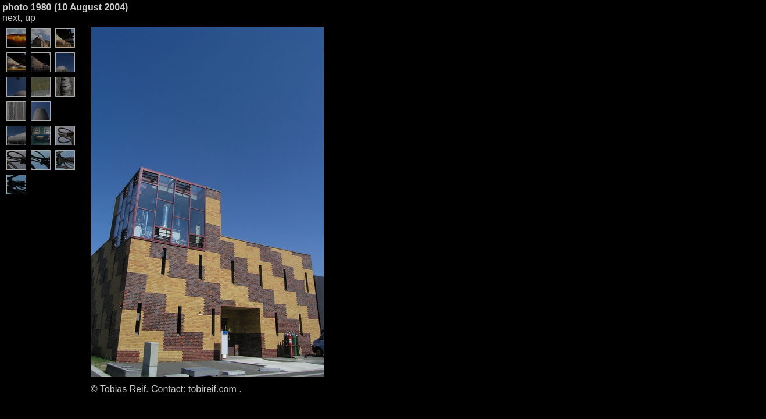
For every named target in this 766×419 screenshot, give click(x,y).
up (30, 18)
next (11, 18)
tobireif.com (212, 389)
